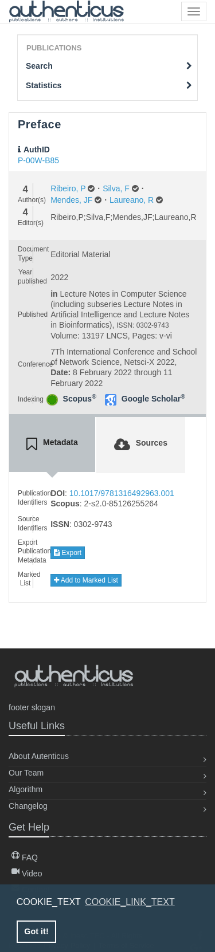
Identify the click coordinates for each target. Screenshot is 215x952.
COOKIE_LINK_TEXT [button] (130, 902)
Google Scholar (153, 398)
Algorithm (25, 789)
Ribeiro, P (67, 188)
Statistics (109, 85)
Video (26, 873)
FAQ (24, 857)
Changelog (28, 806)
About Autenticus (39, 756)
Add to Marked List (86, 580)
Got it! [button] (36, 931)
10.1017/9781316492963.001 (121, 493)
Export (67, 553)
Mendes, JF (71, 199)
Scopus (79, 398)
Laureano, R (132, 199)
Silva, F (116, 188)
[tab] (52, 444)
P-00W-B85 (38, 160)
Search (109, 65)
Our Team (26, 772)
